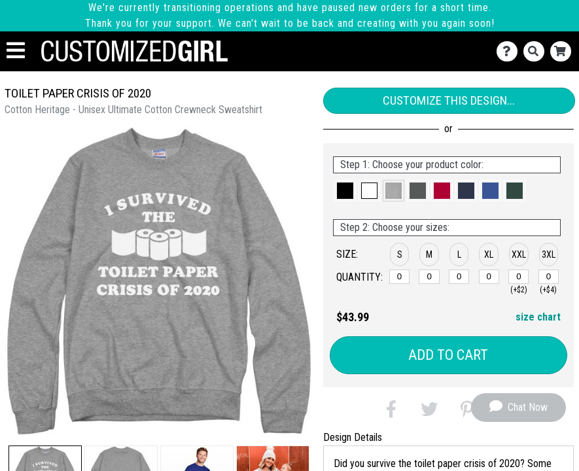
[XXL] (518, 277)
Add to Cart (448, 355)
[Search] (536, 51)
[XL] (489, 277)
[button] (345, 190)
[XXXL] (548, 277)
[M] (429, 277)
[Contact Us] (510, 51)
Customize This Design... (449, 100)
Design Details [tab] (352, 437)
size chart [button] (538, 317)
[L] (459, 277)
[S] (399, 277)
